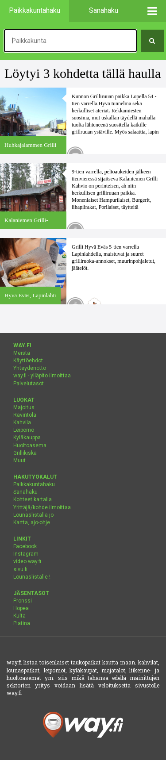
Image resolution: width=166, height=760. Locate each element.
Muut (19, 460)
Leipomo (23, 430)
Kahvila (22, 422)
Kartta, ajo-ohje (31, 522)
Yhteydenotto (29, 368)
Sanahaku (25, 492)
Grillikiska (25, 453)
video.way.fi (27, 561)
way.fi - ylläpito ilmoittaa (42, 375)
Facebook (25, 546)
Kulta (19, 616)
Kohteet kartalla (32, 499)
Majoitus (24, 407)
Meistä (21, 353)
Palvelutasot (28, 383)
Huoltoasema (29, 445)
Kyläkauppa (27, 437)
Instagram (26, 554)
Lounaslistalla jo (33, 515)
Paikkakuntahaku (34, 484)
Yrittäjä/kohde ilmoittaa (42, 507)
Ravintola (24, 415)
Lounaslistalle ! (31, 577)
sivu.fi (20, 569)
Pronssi (22, 601)
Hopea (21, 608)
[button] (152, 11)
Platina (21, 623)
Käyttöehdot (28, 360)
